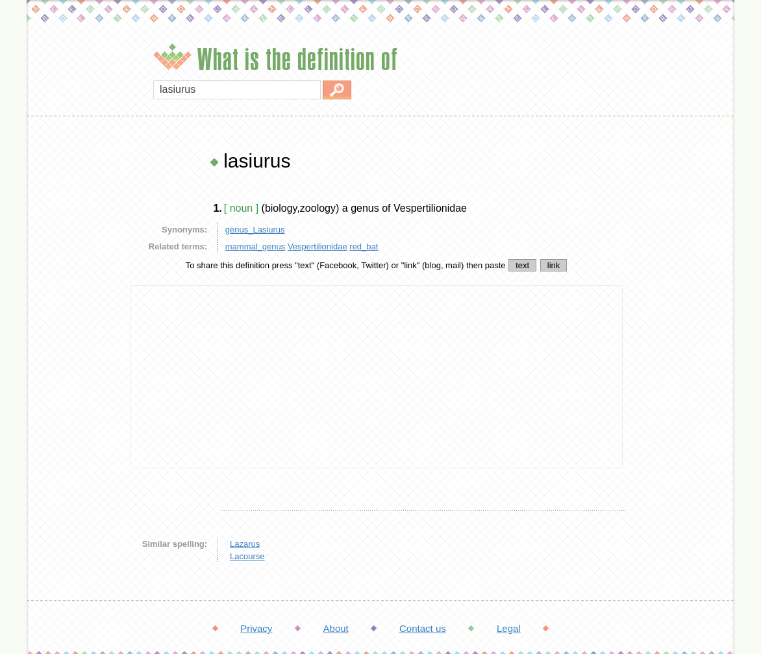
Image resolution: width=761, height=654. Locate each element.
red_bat (363, 246)
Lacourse (247, 556)
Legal (509, 628)
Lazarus (245, 544)
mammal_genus (255, 246)
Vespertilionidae (317, 246)
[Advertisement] (75, 344)
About (336, 628)
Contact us (422, 628)
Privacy (256, 628)
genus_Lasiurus (255, 229)
